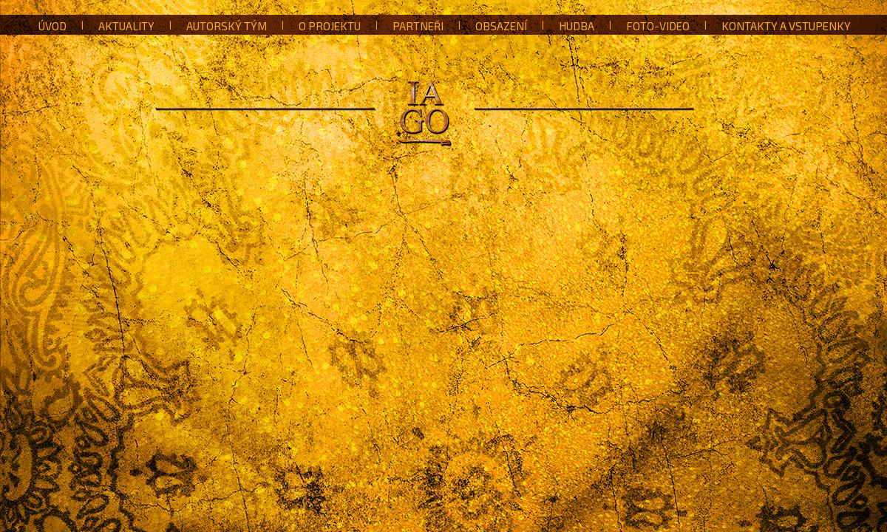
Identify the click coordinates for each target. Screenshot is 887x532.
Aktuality (126, 26)
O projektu (330, 26)
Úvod (52, 26)
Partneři (418, 26)
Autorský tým (226, 26)
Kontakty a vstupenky (786, 26)
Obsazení (501, 26)
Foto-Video (658, 26)
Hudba (576, 26)
